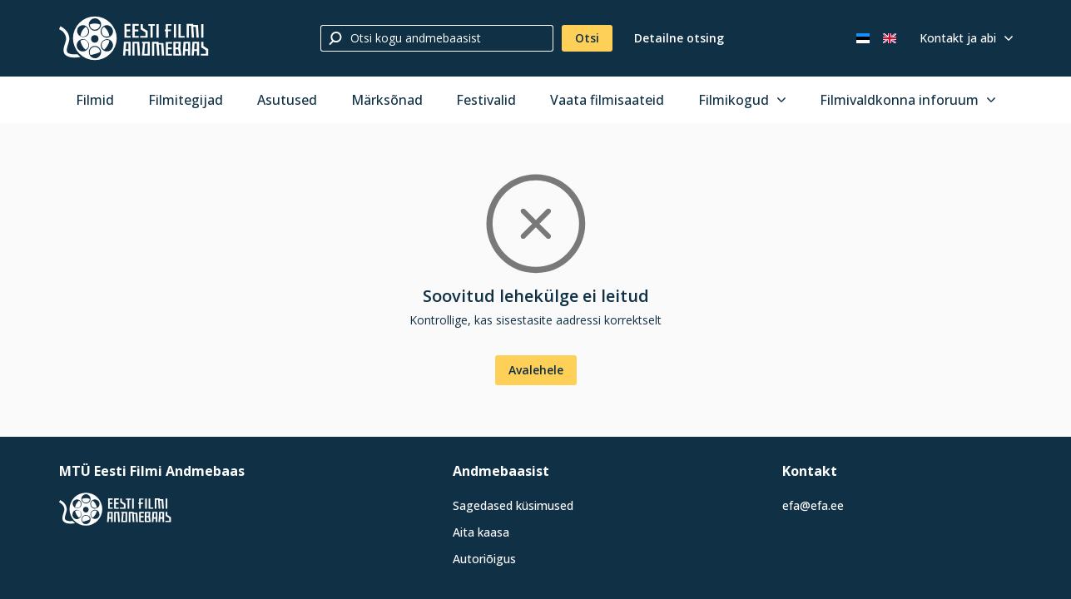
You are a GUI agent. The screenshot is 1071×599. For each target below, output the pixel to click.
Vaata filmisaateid (607, 100)
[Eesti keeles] (863, 38)
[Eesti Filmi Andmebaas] (134, 38)
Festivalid (486, 100)
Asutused (287, 100)
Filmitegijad (185, 100)
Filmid (95, 100)
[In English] (889, 38)
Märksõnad (387, 100)
